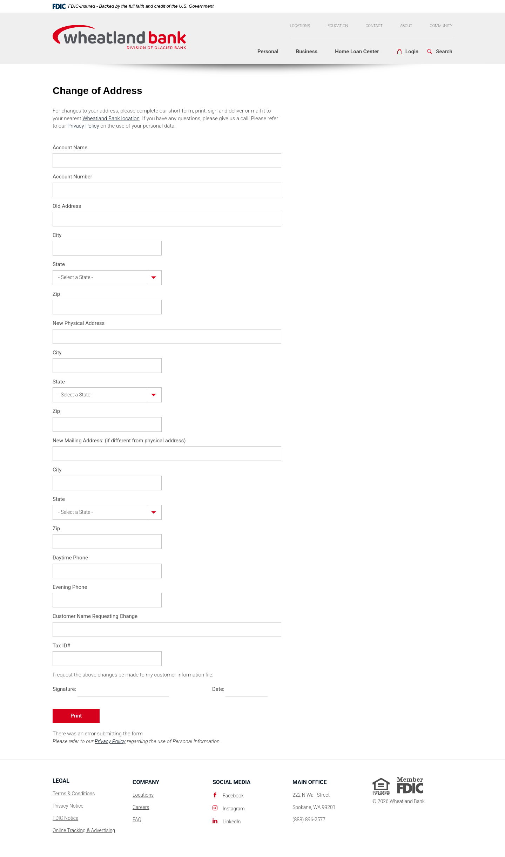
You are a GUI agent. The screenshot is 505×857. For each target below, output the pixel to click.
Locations (300, 25)
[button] (407, 51)
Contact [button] (373, 25)
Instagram (234, 808)
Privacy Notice (68, 806)
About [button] (406, 25)
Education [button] (338, 25)
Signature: (64, 689)
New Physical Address (79, 323)
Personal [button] (267, 51)
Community (441, 25)
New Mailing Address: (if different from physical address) (119, 440)
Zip (56, 294)
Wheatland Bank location (111, 118)
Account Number (72, 177)
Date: (218, 689)
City (57, 235)
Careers (141, 807)
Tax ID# (61, 645)
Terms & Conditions (74, 793)
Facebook (233, 795)
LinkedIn (232, 821)
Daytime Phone (70, 558)
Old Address (67, 206)
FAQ (137, 819)
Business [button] (307, 51)
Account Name (70, 147)
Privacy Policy (83, 126)
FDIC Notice (65, 818)
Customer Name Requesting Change (95, 616)
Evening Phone (70, 587)
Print (76, 716)
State (59, 264)
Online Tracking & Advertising (84, 830)
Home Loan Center (357, 51)
